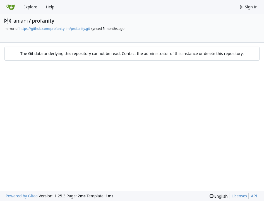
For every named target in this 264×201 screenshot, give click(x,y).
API (254, 195)
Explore (30, 6)
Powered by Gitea (22, 195)
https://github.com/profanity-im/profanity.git (55, 28)
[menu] (219, 196)
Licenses (239, 195)
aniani (20, 20)
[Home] (10, 7)
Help (50, 6)
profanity (43, 20)
